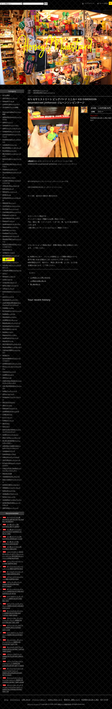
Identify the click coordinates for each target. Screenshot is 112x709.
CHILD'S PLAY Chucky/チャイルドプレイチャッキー (11, 469)
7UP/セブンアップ (8, 289)
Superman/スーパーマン (10, 227)
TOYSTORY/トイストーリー (11, 206)
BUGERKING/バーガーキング (11, 148)
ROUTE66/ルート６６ (9, 151)
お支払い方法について (55, 700)
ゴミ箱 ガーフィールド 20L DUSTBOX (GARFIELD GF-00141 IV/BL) (12, 531)
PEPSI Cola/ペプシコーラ (10, 285)
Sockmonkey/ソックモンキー (12, 347)
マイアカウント (89, 3)
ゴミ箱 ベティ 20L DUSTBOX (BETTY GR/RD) (10, 525)
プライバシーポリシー (39, 700)
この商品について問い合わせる (40, 278)
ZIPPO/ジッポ (6, 378)
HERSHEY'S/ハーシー (9, 203)
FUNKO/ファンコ (8, 420)
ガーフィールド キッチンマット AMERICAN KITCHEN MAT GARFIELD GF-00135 (13, 591)
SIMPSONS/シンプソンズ (10, 508)
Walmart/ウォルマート (9, 408)
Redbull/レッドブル (8, 314)
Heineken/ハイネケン (9, 317)
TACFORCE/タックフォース (11, 460)
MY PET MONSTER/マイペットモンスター (11, 442)
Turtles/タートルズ (8, 253)
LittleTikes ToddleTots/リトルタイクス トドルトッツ (11, 447)
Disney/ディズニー (8, 221)
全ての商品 (6, 95)
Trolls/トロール (7, 279)
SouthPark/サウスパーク (10, 338)
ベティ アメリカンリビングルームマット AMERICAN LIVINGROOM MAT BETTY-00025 (13, 663)
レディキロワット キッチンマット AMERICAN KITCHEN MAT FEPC (12, 598)
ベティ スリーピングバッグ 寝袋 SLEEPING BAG (12, 562)
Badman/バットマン (9, 230)
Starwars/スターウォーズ (10, 236)
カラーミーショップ (33, 704)
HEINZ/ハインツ (7, 122)
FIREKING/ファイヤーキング (11, 488)
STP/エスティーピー (8, 178)
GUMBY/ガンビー (8, 375)
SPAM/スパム (6, 195)
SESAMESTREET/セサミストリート (44, 93)
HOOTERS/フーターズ (9, 329)
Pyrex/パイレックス (8, 497)
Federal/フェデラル (8, 491)
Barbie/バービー (7, 332)
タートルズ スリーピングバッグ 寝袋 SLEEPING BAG (12, 573)
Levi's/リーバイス (8, 297)
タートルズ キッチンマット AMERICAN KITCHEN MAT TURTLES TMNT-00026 (12, 613)
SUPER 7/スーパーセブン (10, 435)
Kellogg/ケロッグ (8, 189)
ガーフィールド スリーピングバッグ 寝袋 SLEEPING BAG (12, 567)
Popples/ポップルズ (9, 454)
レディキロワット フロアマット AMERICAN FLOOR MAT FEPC (12, 635)
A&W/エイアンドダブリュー (11, 128)
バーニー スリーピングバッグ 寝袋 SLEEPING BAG (12, 578)
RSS (101, 700)
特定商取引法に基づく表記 (90, 700)
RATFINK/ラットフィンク (10, 209)
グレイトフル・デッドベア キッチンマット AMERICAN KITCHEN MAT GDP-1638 (12, 620)
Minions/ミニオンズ (8, 276)
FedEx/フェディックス (9, 391)
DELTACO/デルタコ (8, 402)
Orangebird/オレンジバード (11, 212)
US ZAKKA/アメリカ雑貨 (10, 107)
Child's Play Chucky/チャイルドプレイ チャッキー (12, 382)
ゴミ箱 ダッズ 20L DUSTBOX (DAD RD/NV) (10, 543)
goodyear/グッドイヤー (10, 300)
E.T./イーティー (7, 417)
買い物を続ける (35, 284)
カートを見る (105, 3)
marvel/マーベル (7, 341)
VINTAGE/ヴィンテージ (40, 90)
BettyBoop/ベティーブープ (11, 323)
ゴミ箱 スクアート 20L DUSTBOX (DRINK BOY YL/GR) (12, 538)
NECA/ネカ (6, 423)
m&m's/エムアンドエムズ (10, 457)
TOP (29, 90)
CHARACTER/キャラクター (11, 104)
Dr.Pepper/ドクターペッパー (12, 311)
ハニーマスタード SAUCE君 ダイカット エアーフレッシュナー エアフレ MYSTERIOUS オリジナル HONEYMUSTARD (13, 555)
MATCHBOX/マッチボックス (11, 344)
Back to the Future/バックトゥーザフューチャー (11, 430)
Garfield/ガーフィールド (10, 125)
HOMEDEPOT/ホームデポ (10, 411)
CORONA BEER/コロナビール (11, 270)
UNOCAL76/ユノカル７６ (10, 186)
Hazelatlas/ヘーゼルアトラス (12, 500)
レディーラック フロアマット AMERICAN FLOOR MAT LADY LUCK (12, 627)
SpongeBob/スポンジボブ (11, 218)
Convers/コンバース (9, 372)
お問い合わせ (26, 700)
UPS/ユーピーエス (8, 394)
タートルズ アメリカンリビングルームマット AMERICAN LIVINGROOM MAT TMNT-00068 (13, 680)
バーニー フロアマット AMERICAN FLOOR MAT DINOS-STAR (12, 656)
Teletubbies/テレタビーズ (11, 477)
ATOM (106, 700)
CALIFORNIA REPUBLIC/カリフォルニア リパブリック (11, 304)
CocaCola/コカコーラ (9, 282)
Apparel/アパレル (8, 101)
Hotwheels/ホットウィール (11, 131)
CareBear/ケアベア (8, 451)
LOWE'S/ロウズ (7, 414)
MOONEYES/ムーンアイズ (10, 256)
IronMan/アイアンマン (9, 233)
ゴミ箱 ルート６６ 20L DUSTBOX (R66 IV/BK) (12, 548)
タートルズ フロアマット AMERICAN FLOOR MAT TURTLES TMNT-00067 (13, 649)
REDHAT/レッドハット (9, 192)
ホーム (6, 700)
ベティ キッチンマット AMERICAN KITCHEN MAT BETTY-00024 (12, 584)
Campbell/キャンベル (9, 145)
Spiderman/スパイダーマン (11, 224)
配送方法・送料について (72, 700)
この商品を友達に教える (38, 281)
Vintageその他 (7, 474)
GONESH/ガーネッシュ (9, 320)
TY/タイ (4, 273)
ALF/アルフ (6, 426)
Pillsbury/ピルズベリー (9, 169)
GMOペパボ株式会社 (64, 704)
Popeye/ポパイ (7, 250)
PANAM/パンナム (8, 308)
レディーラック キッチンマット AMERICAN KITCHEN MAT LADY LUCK (13, 606)
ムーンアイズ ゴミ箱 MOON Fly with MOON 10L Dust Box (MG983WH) (13, 519)
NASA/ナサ (6, 355)
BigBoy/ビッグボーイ (9, 215)
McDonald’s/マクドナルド (11, 326)
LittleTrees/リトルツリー (10, 262)
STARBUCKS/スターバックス (11, 364)
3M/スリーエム (7, 405)
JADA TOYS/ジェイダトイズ (11, 438)
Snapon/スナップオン (9, 335)
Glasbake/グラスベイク (10, 494)
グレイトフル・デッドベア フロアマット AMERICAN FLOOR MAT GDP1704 (12, 642)
